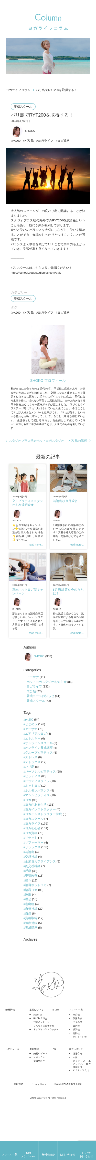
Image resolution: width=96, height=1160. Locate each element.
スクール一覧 (76, 1043)
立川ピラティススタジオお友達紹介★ (28, 516)
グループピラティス (39, 778)
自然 (28, 945)
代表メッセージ (41, 1055)
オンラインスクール (39, 768)
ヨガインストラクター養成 (43, 842)
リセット (31, 866)
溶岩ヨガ (31, 920)
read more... (35, 559)
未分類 (31, 714)
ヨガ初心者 (32, 857)
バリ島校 (77, 1055)
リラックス (32, 876)
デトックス (32, 788)
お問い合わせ (67, 1154)
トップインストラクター (46, 1062)
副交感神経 (32, 896)
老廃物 (29, 935)
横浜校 (76, 1062)
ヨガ (28, 827)
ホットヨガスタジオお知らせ (46, 704)
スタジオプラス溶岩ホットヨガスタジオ (37, 452)
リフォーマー (34, 871)
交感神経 (31, 886)
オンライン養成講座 (39, 773)
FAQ (53, 1082)
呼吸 (28, 901)
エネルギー (32, 763)
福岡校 (76, 1066)
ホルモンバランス (37, 817)
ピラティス (32, 803)
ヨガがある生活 (36, 832)
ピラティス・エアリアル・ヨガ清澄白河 (82, 1097)
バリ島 (30, 143)
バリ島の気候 (78, 452)
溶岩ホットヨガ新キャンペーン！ (28, 607)
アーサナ (32, 700)
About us (37, 1047)
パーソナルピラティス (40, 798)
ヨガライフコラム (18, 90)
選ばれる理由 (40, 1051)
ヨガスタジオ (76, 1082)
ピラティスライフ (37, 807)
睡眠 (28, 925)
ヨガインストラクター (40, 837)
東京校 (76, 1047)
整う (28, 911)
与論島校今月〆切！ (67, 514)
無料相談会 (48, 1154)
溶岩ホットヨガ (36, 916)
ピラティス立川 (81, 1103)
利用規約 (18, 1117)
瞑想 (28, 930)
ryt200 (17, 143)
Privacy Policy (38, 1117)
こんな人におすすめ (43, 1059)
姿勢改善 (31, 906)
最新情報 (10, 1043)
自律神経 (31, 940)
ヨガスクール (34, 847)
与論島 (29, 881)
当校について (36, 1043)
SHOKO (24, 133)
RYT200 (55, 1043)
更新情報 (34, 1082)
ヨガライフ (46, 143)
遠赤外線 (31, 955)
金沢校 (76, 1059)
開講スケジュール (28, 1154)
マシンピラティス (37, 822)
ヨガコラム (39, 1090)
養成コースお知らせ (40, 719)
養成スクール (23, 107)
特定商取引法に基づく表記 (68, 1117)
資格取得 (31, 950)
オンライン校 (80, 1070)
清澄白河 (77, 1086)
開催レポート (40, 1086)
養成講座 (31, 960)
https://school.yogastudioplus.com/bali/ (37, 278)
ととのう (31, 749)
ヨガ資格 (65, 143)
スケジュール (12, 1082)
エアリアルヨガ (36, 758)
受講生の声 (39, 1094)
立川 (75, 1090)
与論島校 (77, 1051)
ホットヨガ (32, 812)
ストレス (31, 783)
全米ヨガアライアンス (40, 891)
